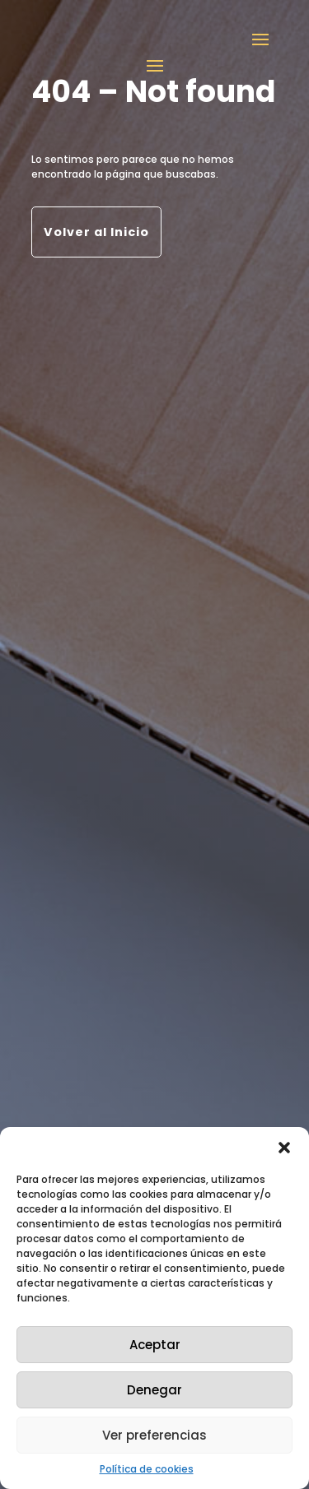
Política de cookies (147, 1469)
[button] (284, 1147)
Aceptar (154, 1344)
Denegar (154, 1390)
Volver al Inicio (96, 232)
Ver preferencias (154, 1435)
